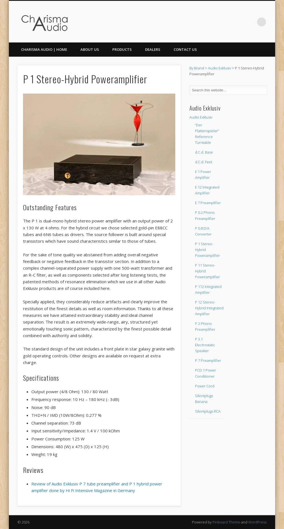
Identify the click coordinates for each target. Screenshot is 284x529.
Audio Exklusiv (219, 68)
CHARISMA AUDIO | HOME (44, 49)
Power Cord (204, 385)
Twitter (250, 21)
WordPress (257, 522)
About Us (89, 49)
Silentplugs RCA (207, 411)
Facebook (238, 21)
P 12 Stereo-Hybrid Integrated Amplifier (209, 308)
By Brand (196, 68)
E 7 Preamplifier (208, 202)
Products (122, 49)
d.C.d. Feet (203, 161)
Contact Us (185, 49)
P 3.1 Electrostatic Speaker (205, 345)
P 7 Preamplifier (208, 360)
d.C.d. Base (204, 152)
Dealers (152, 49)
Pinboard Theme (226, 522)
